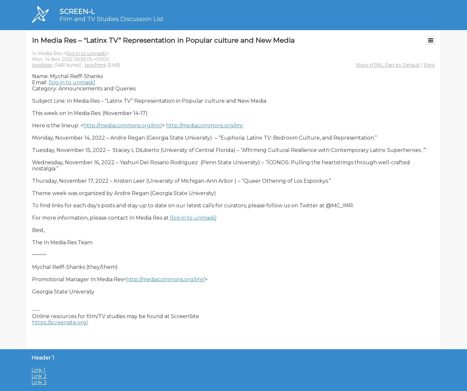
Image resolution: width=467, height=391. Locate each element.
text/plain (42, 65)
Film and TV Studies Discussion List (111, 19)
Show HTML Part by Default (388, 65)
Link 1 (38, 370)
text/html (95, 65)
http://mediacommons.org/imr (204, 125)
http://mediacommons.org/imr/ (122, 125)
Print (429, 65)
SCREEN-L (77, 11)
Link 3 (39, 382)
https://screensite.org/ (60, 322)
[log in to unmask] (86, 53)
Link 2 (39, 376)
